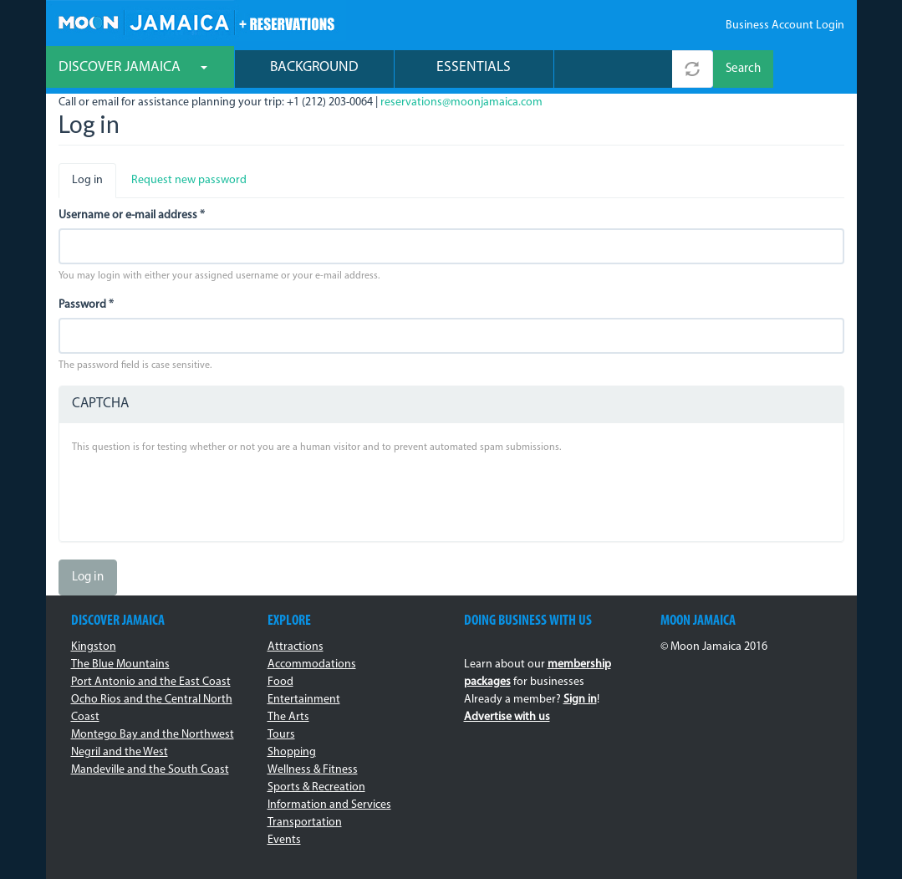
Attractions (296, 647)
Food (280, 682)
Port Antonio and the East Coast (151, 682)
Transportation (305, 822)
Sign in (580, 699)
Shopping (292, 752)
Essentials (473, 67)
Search (743, 69)
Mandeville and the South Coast (150, 770)
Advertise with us (507, 717)
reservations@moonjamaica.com (461, 102)
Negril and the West (119, 752)
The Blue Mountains (120, 664)
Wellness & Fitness (313, 770)
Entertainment (304, 699)
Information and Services (329, 805)
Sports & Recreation (316, 787)
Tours (281, 734)
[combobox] (613, 69)
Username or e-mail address (132, 215)
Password (86, 305)
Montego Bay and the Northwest (152, 734)
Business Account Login (785, 25)
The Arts (288, 717)
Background (314, 67)
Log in (94, 185)
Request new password (189, 180)
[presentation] (199, 496)
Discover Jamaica (133, 67)
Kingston (93, 647)
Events (284, 840)
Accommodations (312, 664)
